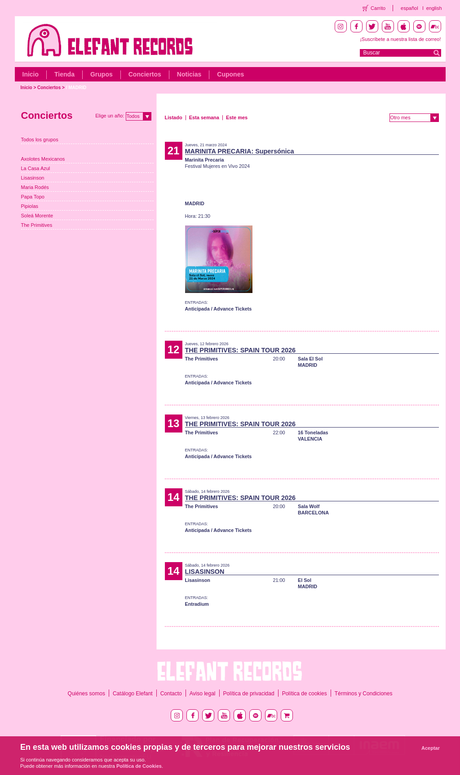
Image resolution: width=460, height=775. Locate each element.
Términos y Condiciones (364, 693)
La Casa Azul (35, 168)
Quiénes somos (86, 693)
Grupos (101, 74)
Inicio (30, 74)
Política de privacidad (248, 693)
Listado (173, 117)
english (434, 8)
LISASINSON (205, 571)
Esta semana (204, 117)
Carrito (378, 8)
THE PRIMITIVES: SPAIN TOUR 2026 (240, 350)
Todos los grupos (39, 139)
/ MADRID (76, 87)
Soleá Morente (37, 215)
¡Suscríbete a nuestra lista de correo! (400, 39)
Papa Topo (32, 196)
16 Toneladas (313, 432)
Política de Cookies (139, 766)
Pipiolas (30, 206)
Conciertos (144, 74)
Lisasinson (32, 177)
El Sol (304, 580)
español (409, 8)
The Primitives (37, 225)
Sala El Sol (310, 358)
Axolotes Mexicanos (43, 159)
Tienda (64, 74)
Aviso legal (203, 693)
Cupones (230, 74)
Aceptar (430, 748)
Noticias (189, 74)
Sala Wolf (308, 506)
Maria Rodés (35, 187)
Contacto (171, 693)
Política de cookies (304, 693)
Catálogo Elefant (133, 693)
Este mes (237, 117)
